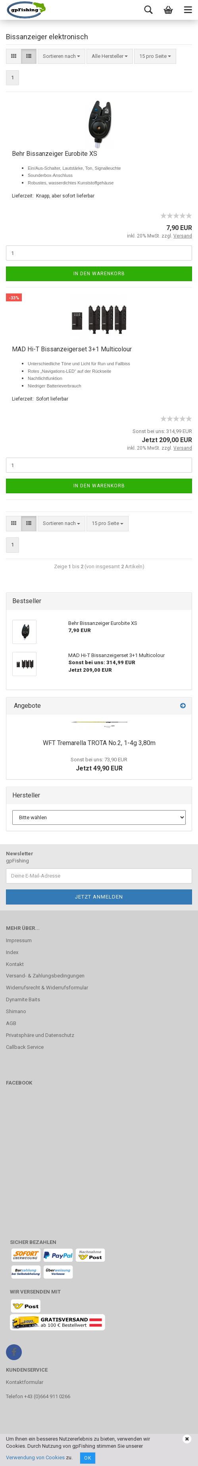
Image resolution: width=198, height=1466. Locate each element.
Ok (87, 1458)
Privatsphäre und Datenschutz (40, 1035)
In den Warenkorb (99, 273)
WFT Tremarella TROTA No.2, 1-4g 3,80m (99, 743)
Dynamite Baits (23, 999)
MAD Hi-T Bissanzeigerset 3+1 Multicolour (72, 349)
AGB (11, 1023)
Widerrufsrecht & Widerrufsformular (47, 988)
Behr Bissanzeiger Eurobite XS (54, 153)
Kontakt (15, 964)
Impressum (19, 940)
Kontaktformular (24, 1382)
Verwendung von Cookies (35, 1457)
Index (12, 952)
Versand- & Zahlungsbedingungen (45, 976)
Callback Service (25, 1047)
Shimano (16, 1011)
